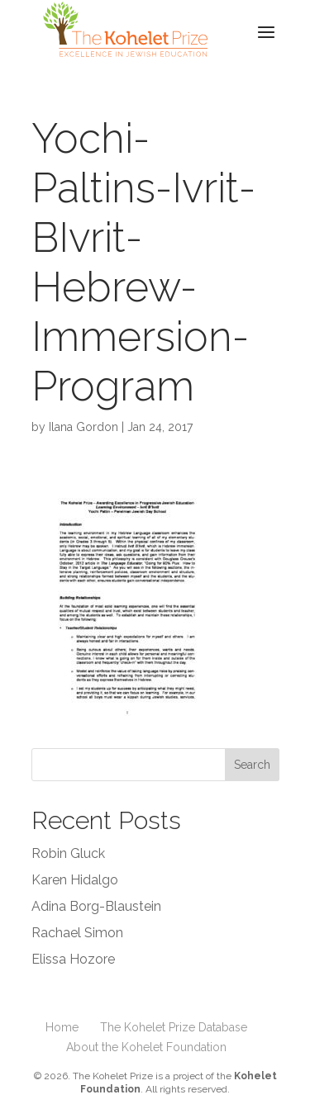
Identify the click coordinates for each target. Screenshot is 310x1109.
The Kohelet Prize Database (173, 1027)
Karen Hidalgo (74, 880)
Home (62, 1027)
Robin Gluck (68, 853)
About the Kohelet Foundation (146, 1047)
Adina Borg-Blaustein (96, 906)
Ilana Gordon (83, 427)
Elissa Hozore (73, 959)
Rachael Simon (77, 933)
